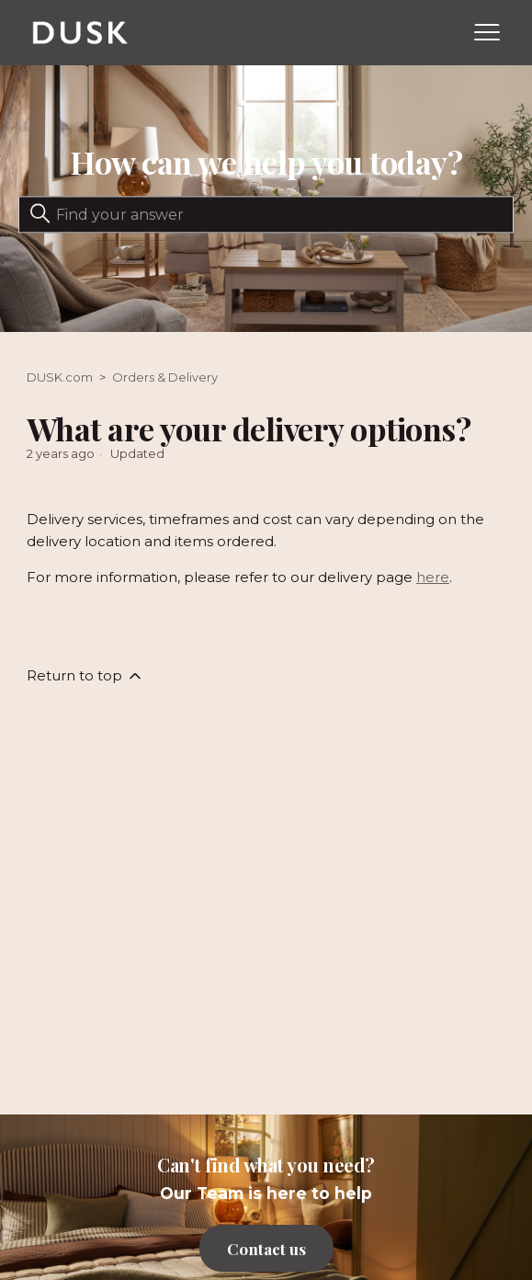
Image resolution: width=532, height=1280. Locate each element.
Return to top (85, 676)
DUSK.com (60, 377)
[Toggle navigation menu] (487, 33)
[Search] (266, 215)
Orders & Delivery (165, 377)
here (432, 577)
